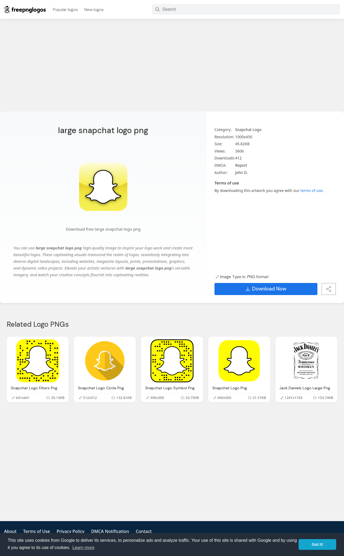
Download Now (266, 289)
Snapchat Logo (248, 129)
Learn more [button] (83, 547)
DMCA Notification (110, 531)
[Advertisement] (172, 68)
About (10, 531)
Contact (144, 531)
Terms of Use (36, 531)
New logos (94, 9)
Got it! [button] (317, 544)
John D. (241, 172)
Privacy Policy (70, 531)
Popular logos (65, 9)
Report (241, 165)
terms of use (311, 190)
